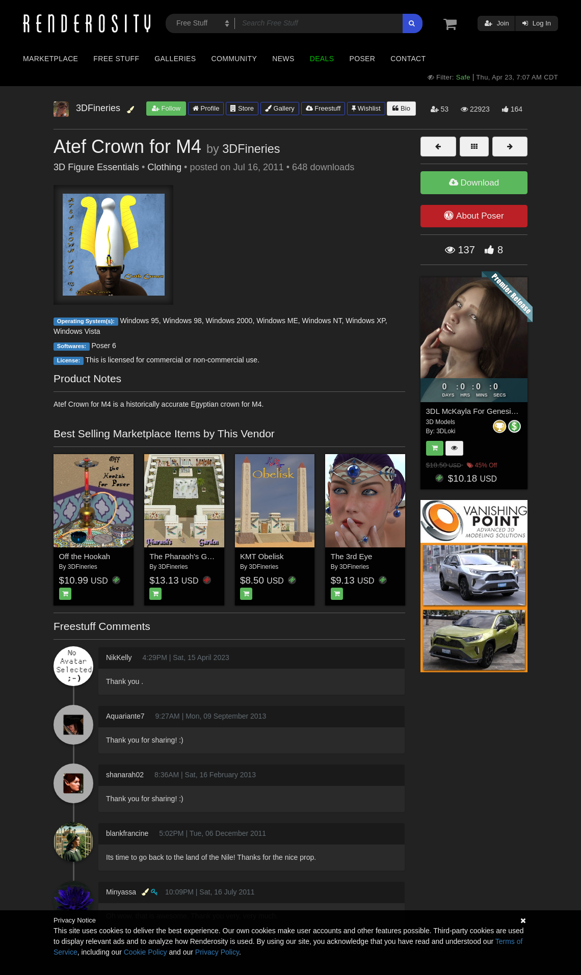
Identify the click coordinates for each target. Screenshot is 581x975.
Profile (206, 108)
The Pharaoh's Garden (187, 556)
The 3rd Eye (352, 556)
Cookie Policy (145, 952)
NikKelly (119, 657)
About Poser (474, 215)
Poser (362, 59)
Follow (166, 108)
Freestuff (323, 108)
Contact (408, 59)
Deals (322, 59)
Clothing (164, 167)
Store (242, 108)
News (283, 59)
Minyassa (121, 892)
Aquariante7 (125, 716)
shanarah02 (125, 775)
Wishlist (366, 108)
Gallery (280, 108)
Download (474, 183)
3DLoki (445, 431)
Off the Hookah (85, 556)
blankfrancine (127, 833)
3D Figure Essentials (96, 167)
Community (234, 59)
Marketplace (50, 59)
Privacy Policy (217, 952)
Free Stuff (116, 59)
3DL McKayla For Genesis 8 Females (489, 411)
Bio (401, 108)
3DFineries (251, 148)
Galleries (175, 59)
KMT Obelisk (262, 556)
